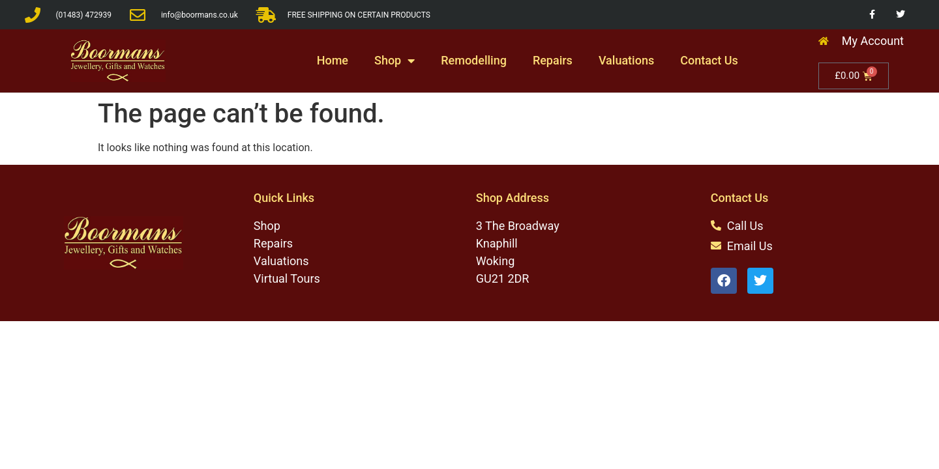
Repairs (553, 60)
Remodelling (474, 60)
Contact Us (709, 60)
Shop (394, 60)
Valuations (626, 60)
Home (332, 60)
